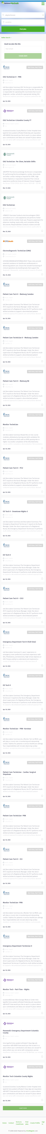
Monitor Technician (10, 424)
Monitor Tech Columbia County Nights (18, 1076)
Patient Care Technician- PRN (14, 816)
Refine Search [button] (5, 37)
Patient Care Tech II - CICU (13, 598)
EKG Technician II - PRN (12, 77)
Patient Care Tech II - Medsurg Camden (18, 294)
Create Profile (35, 1123)
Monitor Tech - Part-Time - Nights (16, 989)
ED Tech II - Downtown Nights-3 (15, 511)
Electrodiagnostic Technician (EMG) (17, 251)
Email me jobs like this (12, 44)
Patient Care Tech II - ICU (12, 859)
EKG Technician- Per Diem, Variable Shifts (19, 162)
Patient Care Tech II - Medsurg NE (16, 381)
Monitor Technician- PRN (13, 903)
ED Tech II (7, 555)
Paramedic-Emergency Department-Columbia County (21, 1032)
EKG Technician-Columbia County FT (17, 120)
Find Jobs (23, 29)
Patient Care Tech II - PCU (13, 468)
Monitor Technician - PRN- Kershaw (17, 729)
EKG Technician (9, 205)
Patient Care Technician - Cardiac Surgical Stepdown (19, 773)
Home (4, 1123)
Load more (23, 1108)
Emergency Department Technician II (17, 946)
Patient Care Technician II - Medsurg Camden (20, 338)
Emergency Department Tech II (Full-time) (19, 642)
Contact (11, 1123)
